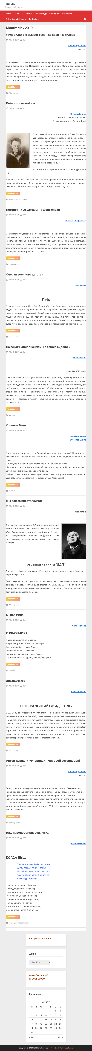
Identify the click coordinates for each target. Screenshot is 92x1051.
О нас (16, 13)
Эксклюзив (14, 264)
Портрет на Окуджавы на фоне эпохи (33, 209)
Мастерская (14, 605)
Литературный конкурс (47, 13)
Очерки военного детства (24, 274)
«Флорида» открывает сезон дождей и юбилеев (40, 34)
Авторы (29, 13)
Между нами (14, 93)
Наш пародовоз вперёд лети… (27, 832)
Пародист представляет (19, 923)
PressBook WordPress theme (62, 1048)
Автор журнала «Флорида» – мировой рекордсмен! (43, 760)
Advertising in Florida (16, 19)
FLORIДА (10, 3)
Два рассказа (15, 680)
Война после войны (20, 103)
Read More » (14, 87)
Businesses (66, 13)
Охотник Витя (16, 425)
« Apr (31, 1037)
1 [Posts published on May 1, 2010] (55, 1011)
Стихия (12, 671)
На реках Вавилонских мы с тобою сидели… (38, 347)
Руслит (12, 415)
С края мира (14, 614)
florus (25, 39)
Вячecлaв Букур (78, 440)
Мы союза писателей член (25, 500)
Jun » (60, 1037)
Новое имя (13, 337)
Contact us (33, 19)
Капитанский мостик (18, 200)
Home (8, 13)
